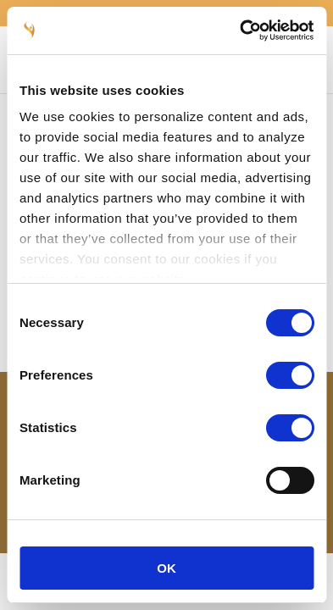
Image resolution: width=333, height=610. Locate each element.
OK (166, 568)
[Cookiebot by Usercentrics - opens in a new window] (240, 30)
